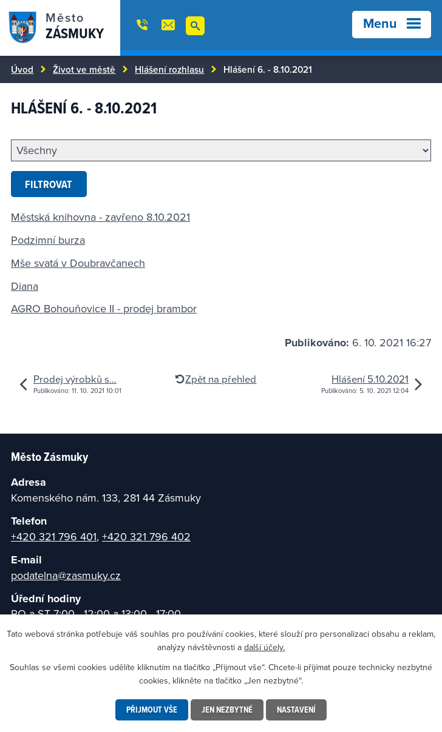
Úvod (22, 69)
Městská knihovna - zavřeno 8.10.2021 (100, 216)
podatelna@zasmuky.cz (66, 575)
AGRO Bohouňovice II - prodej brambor (104, 308)
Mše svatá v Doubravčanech (78, 262)
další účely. (264, 647)
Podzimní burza (48, 239)
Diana (24, 286)
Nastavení (296, 709)
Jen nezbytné (227, 709)
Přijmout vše (151, 709)
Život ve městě (84, 69)
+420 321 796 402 (146, 536)
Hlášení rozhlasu (169, 69)
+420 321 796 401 (54, 536)
